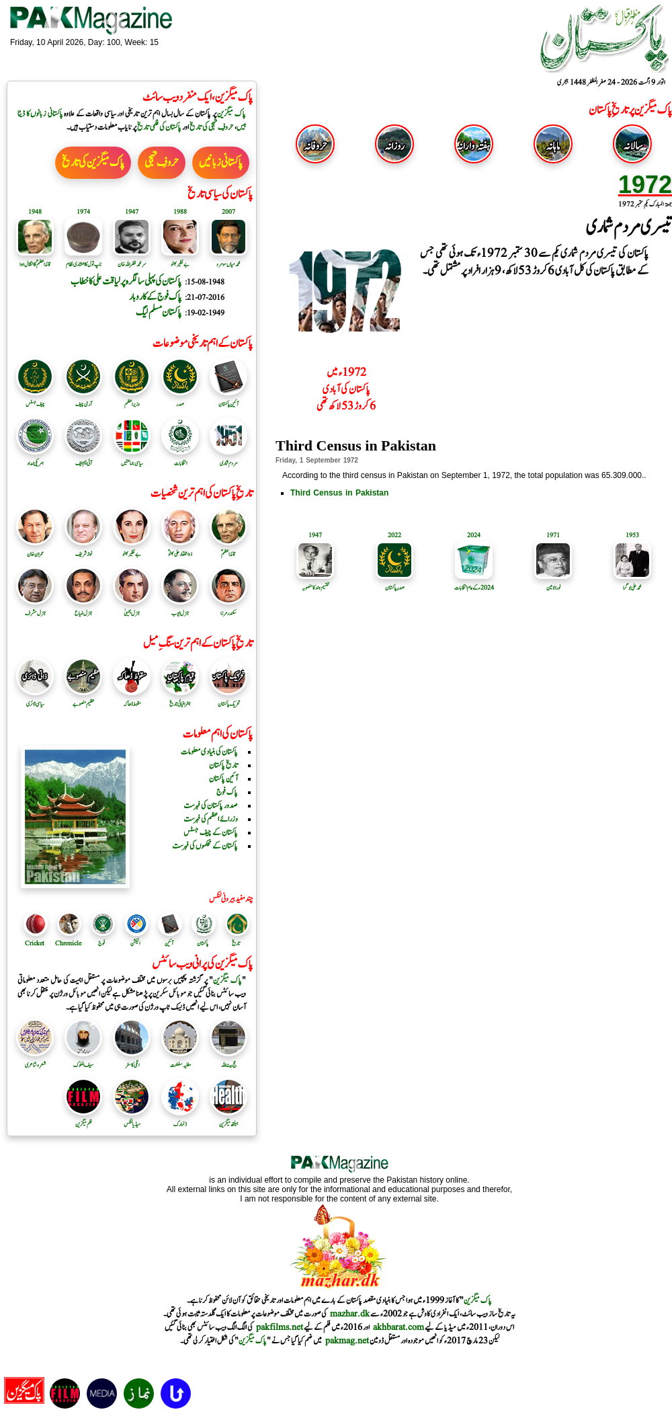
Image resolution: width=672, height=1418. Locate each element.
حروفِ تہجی (161, 162)
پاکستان (202, 943)
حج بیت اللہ (228, 1060)
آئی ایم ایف (83, 458)
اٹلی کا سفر (132, 1060)
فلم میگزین (83, 1119)
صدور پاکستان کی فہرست (210, 805)
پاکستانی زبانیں (221, 162)
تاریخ (236, 943)
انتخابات (180, 458)
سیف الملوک (83, 1060)
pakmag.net (347, 1340)
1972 (645, 184)
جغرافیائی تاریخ (180, 699)
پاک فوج (227, 792)
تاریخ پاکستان (223, 765)
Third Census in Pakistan (339, 493)
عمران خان (35, 549)
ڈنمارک (180, 1119)
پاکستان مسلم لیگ (158, 312)
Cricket (34, 943)
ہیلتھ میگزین (228, 1119)
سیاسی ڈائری (35, 699)
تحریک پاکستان (228, 699)
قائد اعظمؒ (228, 549)
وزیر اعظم (132, 399)
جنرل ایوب (180, 608)
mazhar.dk (350, 1314)
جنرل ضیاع (83, 608)
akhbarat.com (398, 1327)
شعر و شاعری (35, 1060)
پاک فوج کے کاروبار (155, 297)
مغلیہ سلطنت (180, 1060)
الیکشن (135, 943)
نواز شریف (83, 549)
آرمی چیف (83, 399)
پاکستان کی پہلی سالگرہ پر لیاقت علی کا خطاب (126, 281)
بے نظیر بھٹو (132, 549)
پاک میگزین (231, 113)
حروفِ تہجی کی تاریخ (212, 127)
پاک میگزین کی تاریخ (93, 162)
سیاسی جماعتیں (132, 458)
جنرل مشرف (35, 608)
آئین (169, 943)
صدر (180, 399)
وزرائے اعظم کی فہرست (210, 819)
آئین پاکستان (228, 399)
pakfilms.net (279, 1327)
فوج (101, 943)
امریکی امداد (35, 458)
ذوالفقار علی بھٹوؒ (180, 549)
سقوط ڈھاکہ (132, 699)
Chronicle (68, 943)
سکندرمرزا (228, 608)
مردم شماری (228, 458)
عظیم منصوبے (83, 699)
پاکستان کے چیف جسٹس (210, 832)
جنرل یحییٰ (132, 608)
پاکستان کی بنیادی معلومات (209, 751)
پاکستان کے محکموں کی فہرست (205, 846)
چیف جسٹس (35, 399)
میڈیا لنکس (132, 1119)
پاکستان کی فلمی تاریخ (158, 127)
